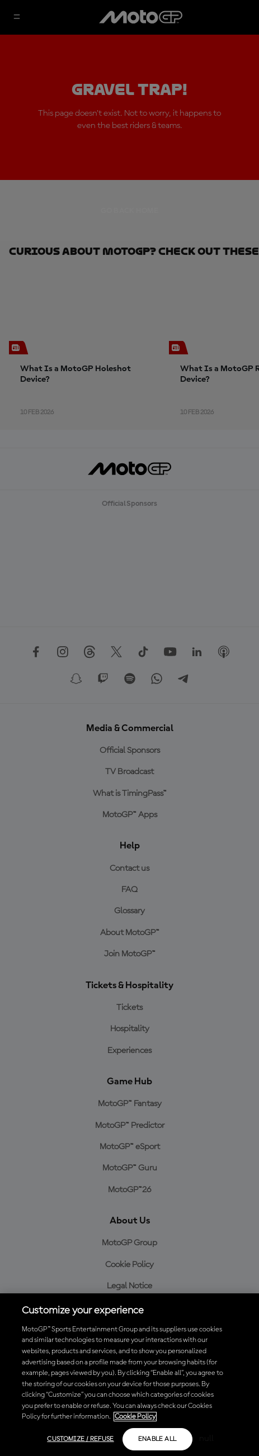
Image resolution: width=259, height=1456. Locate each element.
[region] (129, 1374)
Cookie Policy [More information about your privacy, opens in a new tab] (135, 1416)
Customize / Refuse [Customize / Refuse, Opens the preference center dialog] (80, 1439)
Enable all (157, 1439)
